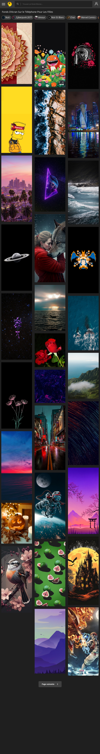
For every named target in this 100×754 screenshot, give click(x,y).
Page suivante (50, 684)
